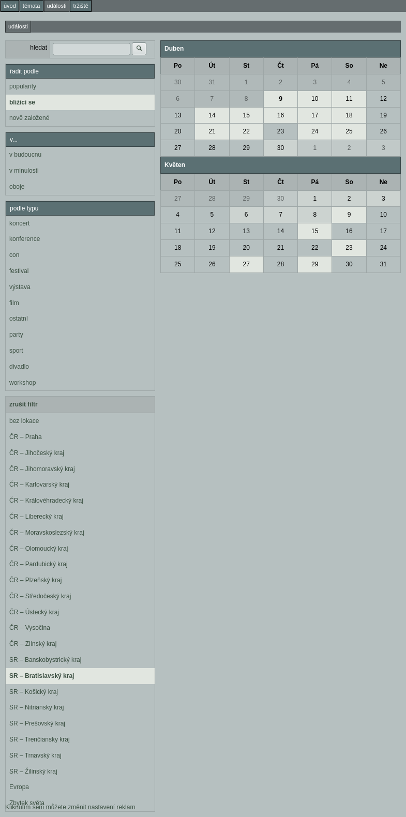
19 (383, 115)
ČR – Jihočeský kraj (36, 453)
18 (348, 115)
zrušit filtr (23, 404)
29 (246, 148)
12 (383, 98)
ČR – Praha (25, 437)
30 (177, 82)
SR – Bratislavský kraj (41, 675)
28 (211, 148)
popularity (22, 86)
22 (246, 131)
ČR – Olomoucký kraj (38, 548)
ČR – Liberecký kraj (36, 516)
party (16, 334)
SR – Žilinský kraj (33, 771)
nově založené (29, 118)
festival (18, 271)
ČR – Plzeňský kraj (35, 580)
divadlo (19, 366)
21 (211, 131)
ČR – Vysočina (29, 627)
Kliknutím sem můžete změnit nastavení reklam (70, 807)
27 (177, 148)
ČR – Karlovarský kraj (39, 484)
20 (177, 131)
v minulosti (24, 170)
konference (24, 239)
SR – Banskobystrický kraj (45, 659)
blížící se (22, 102)
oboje (16, 186)
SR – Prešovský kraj (37, 723)
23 (280, 131)
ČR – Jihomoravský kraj (42, 469)
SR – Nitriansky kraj (36, 707)
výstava (20, 287)
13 (177, 115)
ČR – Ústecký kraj (34, 612)
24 (314, 131)
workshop (22, 382)
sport (16, 350)
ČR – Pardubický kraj (38, 564)
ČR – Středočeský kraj (40, 596)
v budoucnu (25, 154)
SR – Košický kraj (33, 691)
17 (314, 115)
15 (246, 115)
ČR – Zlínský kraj (32, 643)
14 (211, 115)
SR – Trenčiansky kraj (39, 739)
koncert (19, 223)
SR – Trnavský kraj (35, 755)
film (14, 303)
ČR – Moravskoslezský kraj (46, 532)
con (14, 255)
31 (211, 82)
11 (348, 98)
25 (348, 131)
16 (280, 115)
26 (383, 131)
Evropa (19, 787)
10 (314, 98)
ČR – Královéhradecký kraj (46, 500)
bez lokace (24, 421)
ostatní (18, 318)
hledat (38, 47)
